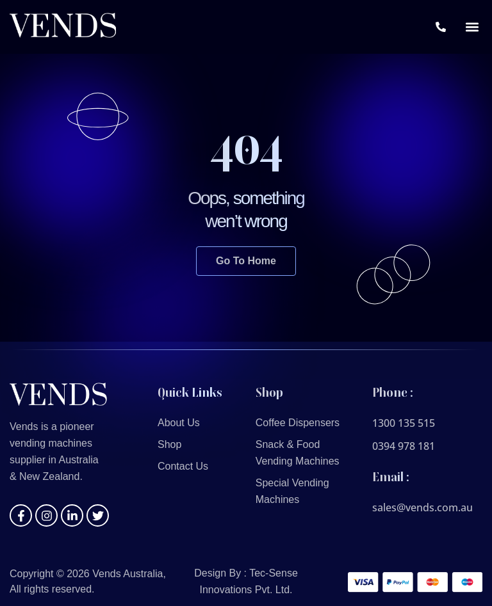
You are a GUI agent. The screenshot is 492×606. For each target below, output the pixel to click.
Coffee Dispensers (298, 422)
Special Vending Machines (292, 491)
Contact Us (183, 466)
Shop (169, 444)
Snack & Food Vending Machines (298, 452)
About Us (179, 422)
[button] (471, 27)
